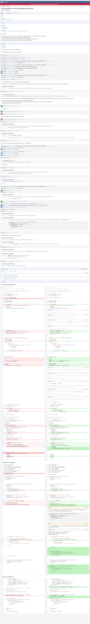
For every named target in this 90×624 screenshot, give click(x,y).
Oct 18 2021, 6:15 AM (15, 139)
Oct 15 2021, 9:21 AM (17, 54)
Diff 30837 (16, 72)
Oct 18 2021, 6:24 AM (27, 150)
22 (3, 214)
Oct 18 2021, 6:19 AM (50, 145)
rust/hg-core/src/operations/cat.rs (8, 273)
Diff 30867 (16, 154)
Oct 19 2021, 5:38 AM (18, 245)
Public (8, 10)
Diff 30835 (16, 71)
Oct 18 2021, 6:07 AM (16, 91)
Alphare (5, 19)
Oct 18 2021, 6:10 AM (18, 121)
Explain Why (47, 204)
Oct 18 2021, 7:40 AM (16, 189)
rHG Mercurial (4, 46)
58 (3, 218)
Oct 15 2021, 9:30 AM (50, 64)
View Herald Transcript (20, 56)
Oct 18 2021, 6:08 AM (16, 105)
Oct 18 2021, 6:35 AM (50, 185)
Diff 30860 (16, 148)
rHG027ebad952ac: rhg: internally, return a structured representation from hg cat (15, 31)
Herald (4, 56)
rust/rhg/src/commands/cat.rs (8, 277)
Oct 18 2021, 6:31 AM (16, 175)
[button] (89, 2)
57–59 (3, 87)
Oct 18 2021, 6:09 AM (20, 113)
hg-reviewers (5, 28)
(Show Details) (20, 62)
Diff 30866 (16, 152)
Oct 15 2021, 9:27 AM (50, 60)
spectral (2, 19)
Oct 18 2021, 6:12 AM (17, 130)
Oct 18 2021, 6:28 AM (22, 154)
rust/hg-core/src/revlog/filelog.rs (8, 275)
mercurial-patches (10, 19)
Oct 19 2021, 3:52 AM (15, 231)
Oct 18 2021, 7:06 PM (18, 208)
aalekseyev (9, 13)
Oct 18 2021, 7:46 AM (43, 202)
